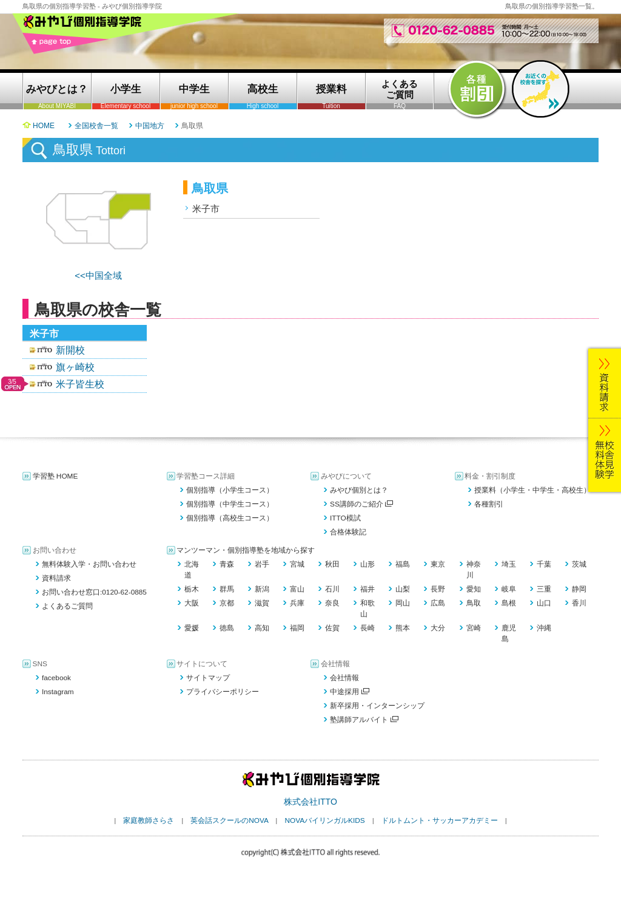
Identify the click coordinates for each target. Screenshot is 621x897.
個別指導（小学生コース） (230, 490)
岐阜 (509, 589)
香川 (579, 603)
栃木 (191, 589)
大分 (438, 628)
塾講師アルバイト (364, 719)
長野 (438, 589)
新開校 (70, 350)
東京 (438, 564)
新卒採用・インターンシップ (377, 705)
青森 (227, 564)
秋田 (332, 564)
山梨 (402, 589)
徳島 (227, 628)
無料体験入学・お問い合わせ (89, 564)
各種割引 (488, 504)
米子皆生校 (80, 384)
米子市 (206, 208)
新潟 (262, 589)
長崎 (367, 628)
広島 (438, 603)
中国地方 (149, 125)
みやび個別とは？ (359, 490)
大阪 (191, 603)
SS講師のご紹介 (361, 504)
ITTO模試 (345, 518)
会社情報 (344, 678)
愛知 (473, 589)
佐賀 (332, 628)
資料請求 (56, 578)
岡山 (402, 603)
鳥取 (473, 603)
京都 (227, 603)
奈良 (332, 603)
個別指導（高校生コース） (230, 518)
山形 (367, 564)
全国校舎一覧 (96, 125)
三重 (544, 589)
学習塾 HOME (55, 476)
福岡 (297, 628)
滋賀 (262, 603)
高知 (262, 628)
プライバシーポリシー (222, 691)
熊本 (402, 628)
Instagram (58, 691)
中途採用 (349, 691)
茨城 (579, 564)
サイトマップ (208, 678)
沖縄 (544, 628)
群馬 (227, 589)
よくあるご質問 (67, 606)
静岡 (579, 589)
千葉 (544, 564)
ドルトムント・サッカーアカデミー (439, 820)
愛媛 (191, 628)
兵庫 (297, 603)
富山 (297, 589)
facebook (56, 678)
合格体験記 (348, 532)
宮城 (297, 564)
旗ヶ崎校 (75, 367)
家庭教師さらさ (148, 820)
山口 (544, 603)
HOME (44, 125)
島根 (509, 603)
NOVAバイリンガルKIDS (324, 820)
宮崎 (473, 628)
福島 (402, 564)
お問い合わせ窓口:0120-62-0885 (94, 592)
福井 (367, 589)
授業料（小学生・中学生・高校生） (532, 490)
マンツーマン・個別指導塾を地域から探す (245, 550)
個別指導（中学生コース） (230, 504)
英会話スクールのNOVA (229, 820)
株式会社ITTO (310, 802)
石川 (332, 589)
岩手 (262, 564)
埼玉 (509, 564)
